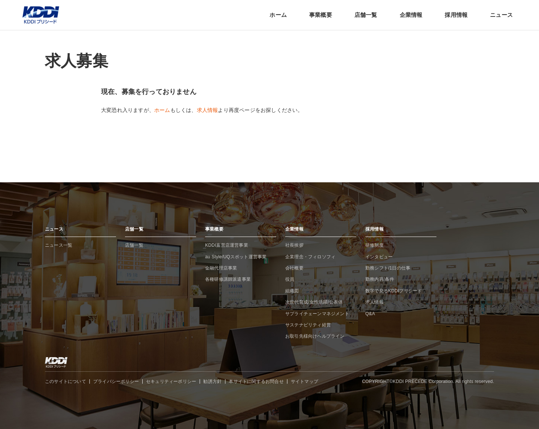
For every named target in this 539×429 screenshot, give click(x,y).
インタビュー (379, 256)
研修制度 (374, 245)
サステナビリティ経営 (308, 325)
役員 (289, 279)
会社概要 (294, 268)
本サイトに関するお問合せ (256, 381)
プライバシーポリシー (116, 381)
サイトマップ (304, 381)
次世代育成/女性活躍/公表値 (313, 302)
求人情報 (207, 110)
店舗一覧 (365, 15)
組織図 (292, 290)
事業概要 (320, 15)
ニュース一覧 (58, 245)
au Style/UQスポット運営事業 (236, 256)
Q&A (370, 313)
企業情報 (411, 15)
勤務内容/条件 (379, 279)
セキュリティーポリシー (171, 381)
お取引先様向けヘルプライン (315, 336)
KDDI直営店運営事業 (226, 245)
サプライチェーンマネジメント (317, 313)
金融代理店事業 (221, 268)
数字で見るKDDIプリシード (393, 290)
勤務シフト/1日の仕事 (387, 268)
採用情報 (456, 15)
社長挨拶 (294, 245)
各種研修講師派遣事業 (228, 279)
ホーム (278, 15)
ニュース (501, 15)
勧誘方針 (212, 381)
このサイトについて (65, 381)
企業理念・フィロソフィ (310, 256)
